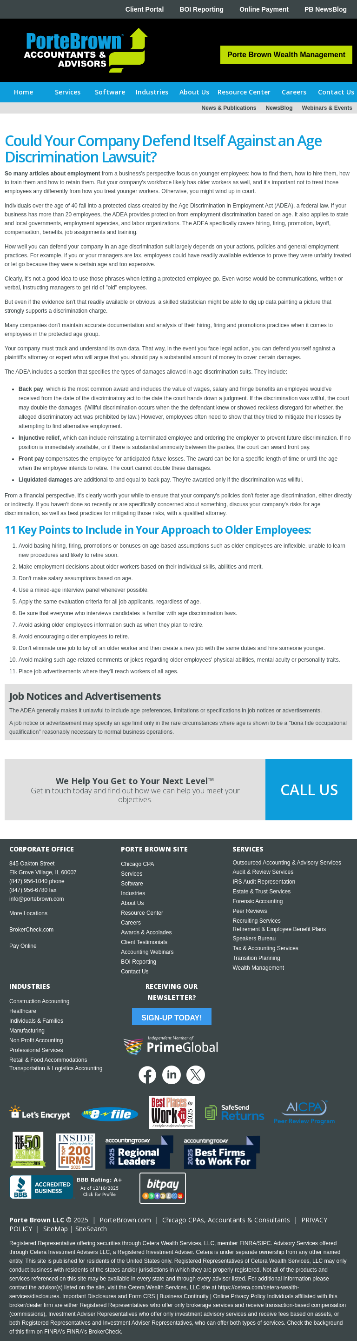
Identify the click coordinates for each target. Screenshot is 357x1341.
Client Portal (145, 9)
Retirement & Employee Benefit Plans (279, 929)
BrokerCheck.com (31, 929)
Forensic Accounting (257, 901)
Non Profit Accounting (36, 1040)
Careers (131, 922)
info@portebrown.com (36, 899)
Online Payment (264, 9)
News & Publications (228, 108)
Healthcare (22, 1011)
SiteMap (55, 1228)
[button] (68, 92)
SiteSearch (91, 1228)
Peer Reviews (249, 911)
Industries (133, 893)
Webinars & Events (327, 108)
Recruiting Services (256, 921)
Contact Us (134, 971)
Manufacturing (27, 1030)
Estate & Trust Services (261, 891)
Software (132, 883)
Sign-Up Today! (171, 1018)
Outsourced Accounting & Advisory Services (286, 862)
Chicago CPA (137, 864)
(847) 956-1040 (28, 881)
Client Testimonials (144, 942)
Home (23, 91)
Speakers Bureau (254, 938)
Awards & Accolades (146, 932)
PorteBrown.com (125, 1219)
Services (131, 874)
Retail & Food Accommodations (48, 1060)
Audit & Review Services (262, 872)
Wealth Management (258, 968)
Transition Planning (256, 958)
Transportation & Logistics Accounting (55, 1068)
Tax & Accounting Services (265, 948)
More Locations (28, 913)
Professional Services (36, 1050)
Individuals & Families (36, 1021)
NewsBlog (279, 108)
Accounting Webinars (147, 952)
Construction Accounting (39, 1001)
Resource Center (142, 913)
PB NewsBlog (325, 9)
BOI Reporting (201, 9)
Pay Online (23, 946)
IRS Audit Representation (263, 881)
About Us (132, 903)
